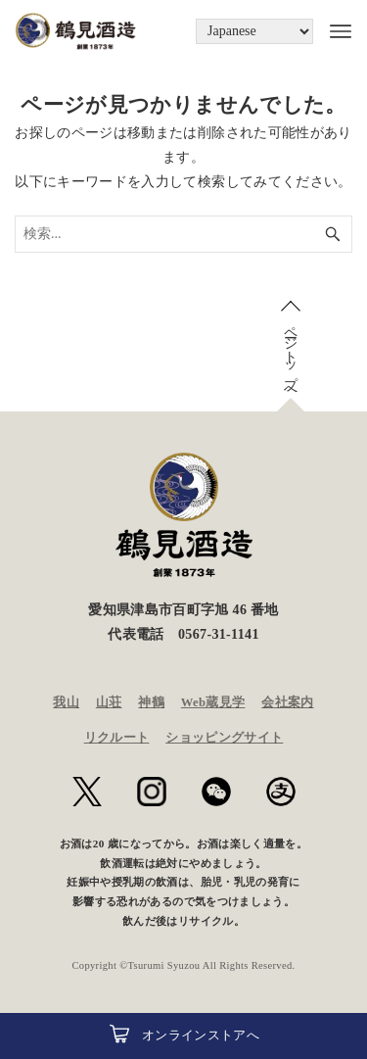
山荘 (109, 702)
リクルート (117, 738)
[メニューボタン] (332, 31)
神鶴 (151, 702)
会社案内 (287, 702)
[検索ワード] (183, 234)
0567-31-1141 (218, 634)
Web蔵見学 (213, 702)
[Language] (254, 31)
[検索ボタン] (332, 234)
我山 (66, 702)
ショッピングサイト (224, 738)
